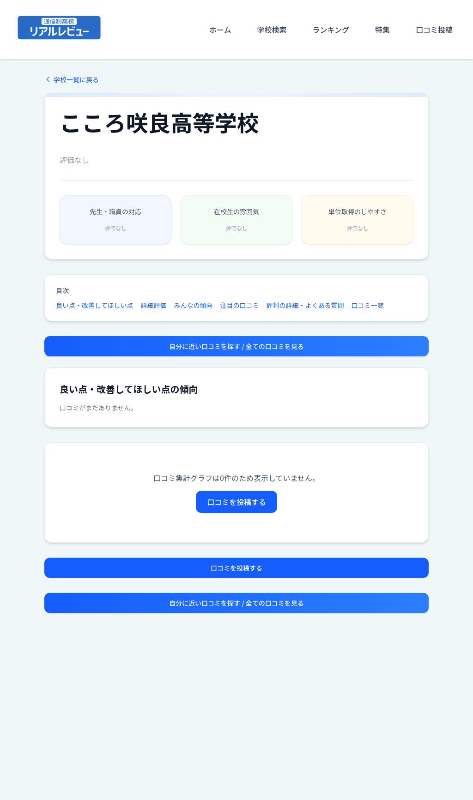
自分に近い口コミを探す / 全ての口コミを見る (236, 346)
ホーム (220, 29)
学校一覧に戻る (71, 79)
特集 (382, 29)
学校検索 (271, 29)
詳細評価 (154, 305)
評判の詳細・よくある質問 (305, 305)
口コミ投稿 (434, 29)
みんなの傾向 (193, 305)
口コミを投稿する (236, 501)
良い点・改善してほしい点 (94, 305)
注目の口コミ (239, 305)
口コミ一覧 (368, 305)
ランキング (330, 29)
